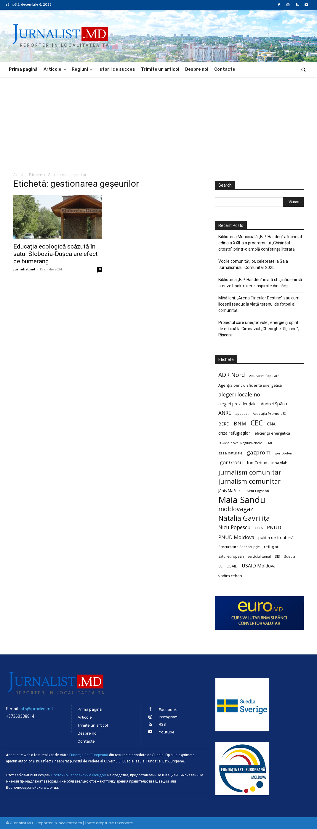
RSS (162, 724)
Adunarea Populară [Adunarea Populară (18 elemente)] (264, 376)
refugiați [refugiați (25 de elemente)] (271, 546)
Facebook (168, 709)
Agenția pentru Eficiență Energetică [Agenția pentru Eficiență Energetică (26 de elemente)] (250, 385)
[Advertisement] (158, 121)
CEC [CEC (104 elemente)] (257, 423)
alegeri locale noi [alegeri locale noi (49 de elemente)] (240, 394)
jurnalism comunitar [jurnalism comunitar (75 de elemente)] (249, 481)
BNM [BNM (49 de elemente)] (240, 423)
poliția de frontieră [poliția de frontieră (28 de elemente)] (276, 537)
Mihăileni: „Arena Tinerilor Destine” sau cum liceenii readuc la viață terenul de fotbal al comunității (259, 304)
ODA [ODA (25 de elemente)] (259, 527)
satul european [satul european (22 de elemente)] (231, 556)
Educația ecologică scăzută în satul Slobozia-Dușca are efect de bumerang (55, 254)
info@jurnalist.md (36, 709)
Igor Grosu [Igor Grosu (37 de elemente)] (230, 462)
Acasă (18, 174)
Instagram (168, 717)
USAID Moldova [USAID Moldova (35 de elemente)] (259, 566)
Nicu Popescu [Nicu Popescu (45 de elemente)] (234, 527)
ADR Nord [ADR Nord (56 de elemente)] (231, 375)
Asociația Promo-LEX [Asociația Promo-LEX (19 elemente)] (269, 413)
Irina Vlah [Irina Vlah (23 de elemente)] (279, 462)
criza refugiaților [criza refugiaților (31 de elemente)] (234, 433)
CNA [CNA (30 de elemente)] (271, 424)
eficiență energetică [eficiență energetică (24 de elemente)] (272, 433)
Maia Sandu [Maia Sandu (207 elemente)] (241, 500)
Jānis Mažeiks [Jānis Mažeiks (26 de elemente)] (230, 490)
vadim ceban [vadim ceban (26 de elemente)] (230, 575)
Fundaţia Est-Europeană (88, 755)
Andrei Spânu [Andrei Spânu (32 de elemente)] (274, 404)
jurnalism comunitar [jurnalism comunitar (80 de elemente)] (249, 472)
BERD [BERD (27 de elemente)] (224, 424)
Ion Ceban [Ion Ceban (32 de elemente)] (257, 462)
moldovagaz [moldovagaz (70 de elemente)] (235, 509)
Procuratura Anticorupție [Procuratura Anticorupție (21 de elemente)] (239, 546)
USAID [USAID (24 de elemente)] (232, 566)
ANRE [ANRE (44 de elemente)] (224, 413)
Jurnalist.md (24, 269)
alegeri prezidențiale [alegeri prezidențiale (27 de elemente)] (237, 404)
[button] (303, 69)
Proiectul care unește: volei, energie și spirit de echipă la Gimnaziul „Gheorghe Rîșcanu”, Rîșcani (258, 328)
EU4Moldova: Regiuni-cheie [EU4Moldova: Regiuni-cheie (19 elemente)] (240, 443)
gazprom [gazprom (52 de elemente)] (258, 452)
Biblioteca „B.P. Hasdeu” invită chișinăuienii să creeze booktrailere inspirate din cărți (260, 282)
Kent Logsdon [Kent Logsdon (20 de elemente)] (258, 490)
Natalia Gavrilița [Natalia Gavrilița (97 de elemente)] (244, 518)
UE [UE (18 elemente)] (220, 566)
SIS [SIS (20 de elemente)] (277, 556)
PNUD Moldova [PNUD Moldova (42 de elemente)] (236, 537)
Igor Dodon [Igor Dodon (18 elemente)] (283, 453)
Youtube (166, 732)
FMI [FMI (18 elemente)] (269, 443)
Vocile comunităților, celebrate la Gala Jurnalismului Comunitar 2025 (253, 264)
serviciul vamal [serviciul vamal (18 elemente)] (259, 556)
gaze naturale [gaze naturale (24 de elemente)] (230, 453)
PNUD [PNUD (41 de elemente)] (274, 527)
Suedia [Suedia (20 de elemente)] (289, 556)
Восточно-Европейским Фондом (78, 775)
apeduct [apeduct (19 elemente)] (242, 413)
